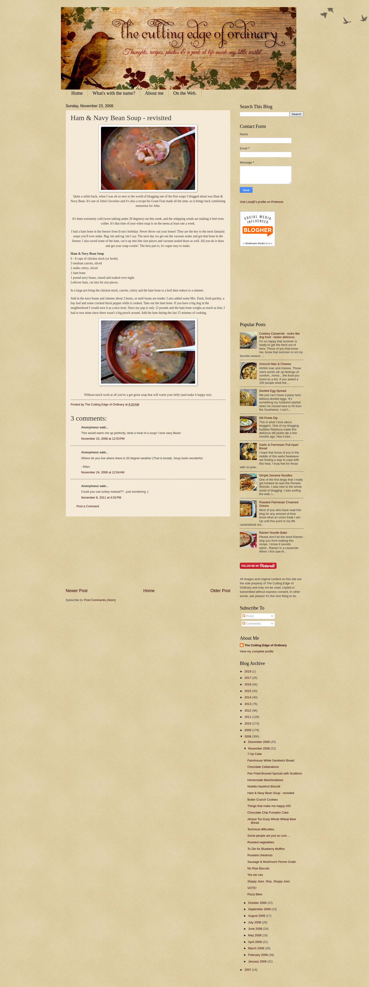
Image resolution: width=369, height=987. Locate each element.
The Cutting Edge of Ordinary (266, 645)
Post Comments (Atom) (100, 600)
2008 (248, 736)
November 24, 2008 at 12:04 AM (102, 472)
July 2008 (255, 922)
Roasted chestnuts (260, 855)
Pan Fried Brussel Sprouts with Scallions (274, 773)
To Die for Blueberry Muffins (266, 849)
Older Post (220, 590)
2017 (248, 678)
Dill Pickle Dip (268, 418)
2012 (248, 710)
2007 (248, 969)
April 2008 (255, 942)
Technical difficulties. (261, 829)
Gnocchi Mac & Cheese (275, 364)
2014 (248, 697)
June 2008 (255, 928)
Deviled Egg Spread (272, 391)
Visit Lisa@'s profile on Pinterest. (262, 202)
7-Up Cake (254, 754)
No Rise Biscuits (258, 868)
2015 (248, 691)
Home (77, 93)
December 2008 (259, 742)
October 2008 (257, 903)
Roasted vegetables (260, 842)
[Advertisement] (148, 552)
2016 (248, 684)
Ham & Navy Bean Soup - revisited (270, 793)
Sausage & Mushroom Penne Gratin (271, 862)
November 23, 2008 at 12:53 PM (102, 438)
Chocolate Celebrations (263, 767)
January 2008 (257, 961)
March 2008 (256, 948)
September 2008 (259, 909)
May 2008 (255, 935)
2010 (248, 723)
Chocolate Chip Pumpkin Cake (268, 812)
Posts (248, 616)
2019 (248, 671)
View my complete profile (256, 651)
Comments (251, 623)
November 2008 (259, 748)
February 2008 (258, 955)
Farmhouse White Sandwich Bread (270, 760)
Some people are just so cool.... (268, 835)
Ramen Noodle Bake (273, 532)
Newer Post (77, 590)
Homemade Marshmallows (265, 780)
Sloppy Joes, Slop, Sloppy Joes (268, 881)
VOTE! (252, 888)
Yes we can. (255, 874)
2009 (248, 730)
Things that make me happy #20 (269, 806)
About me (154, 93)
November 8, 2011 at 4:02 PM (101, 497)
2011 (248, 717)
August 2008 (257, 915)
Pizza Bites (254, 894)
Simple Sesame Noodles (275, 475)
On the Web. (185, 93)
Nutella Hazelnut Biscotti (263, 786)
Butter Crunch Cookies (262, 799)
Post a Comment (87, 506)
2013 (248, 704)
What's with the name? (113, 93)
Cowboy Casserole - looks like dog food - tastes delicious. (279, 335)
